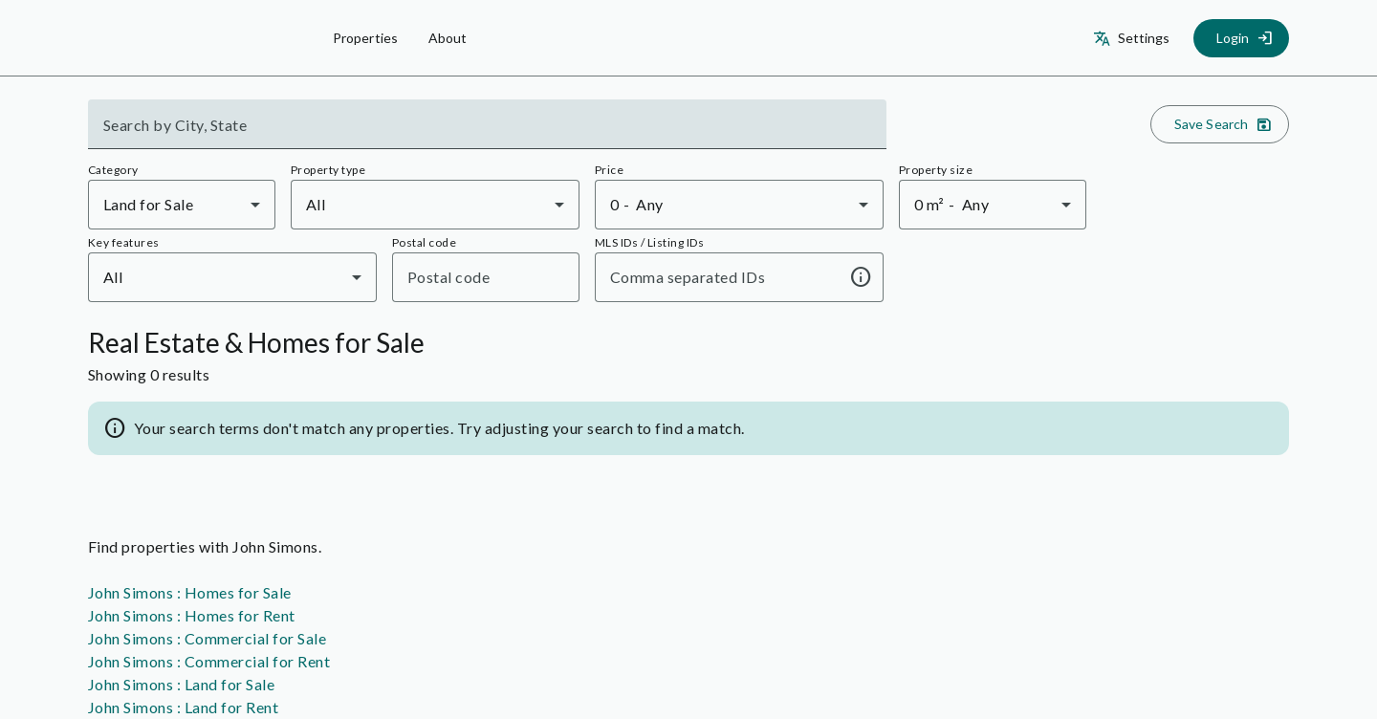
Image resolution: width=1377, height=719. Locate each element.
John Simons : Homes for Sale (190, 592)
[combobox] (487, 131)
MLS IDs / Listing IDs (649, 242)
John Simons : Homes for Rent (191, 615)
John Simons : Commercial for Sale (207, 638)
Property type (328, 170)
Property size (936, 170)
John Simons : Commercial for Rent (209, 661)
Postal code (424, 242)
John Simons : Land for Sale (181, 684)
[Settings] (1134, 38)
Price (609, 170)
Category (113, 170)
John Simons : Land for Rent (183, 707)
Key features (124, 242)
